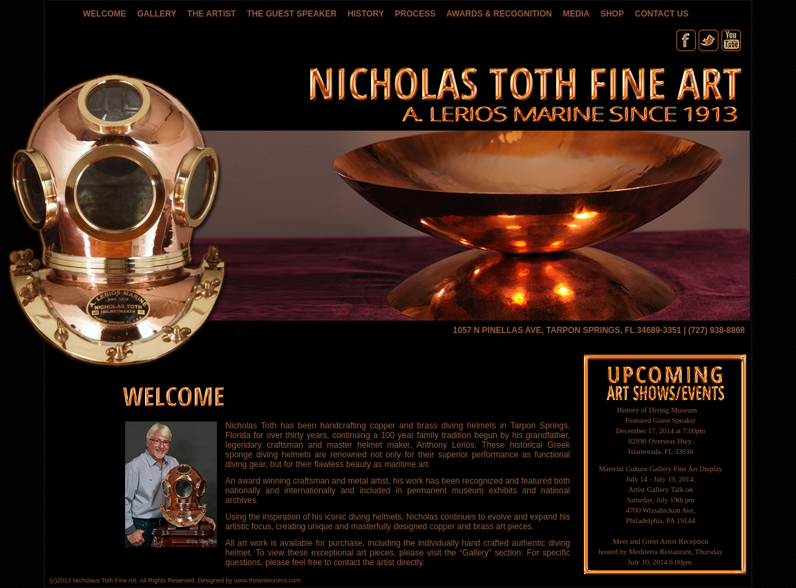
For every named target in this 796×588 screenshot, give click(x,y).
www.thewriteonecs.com (267, 580)
